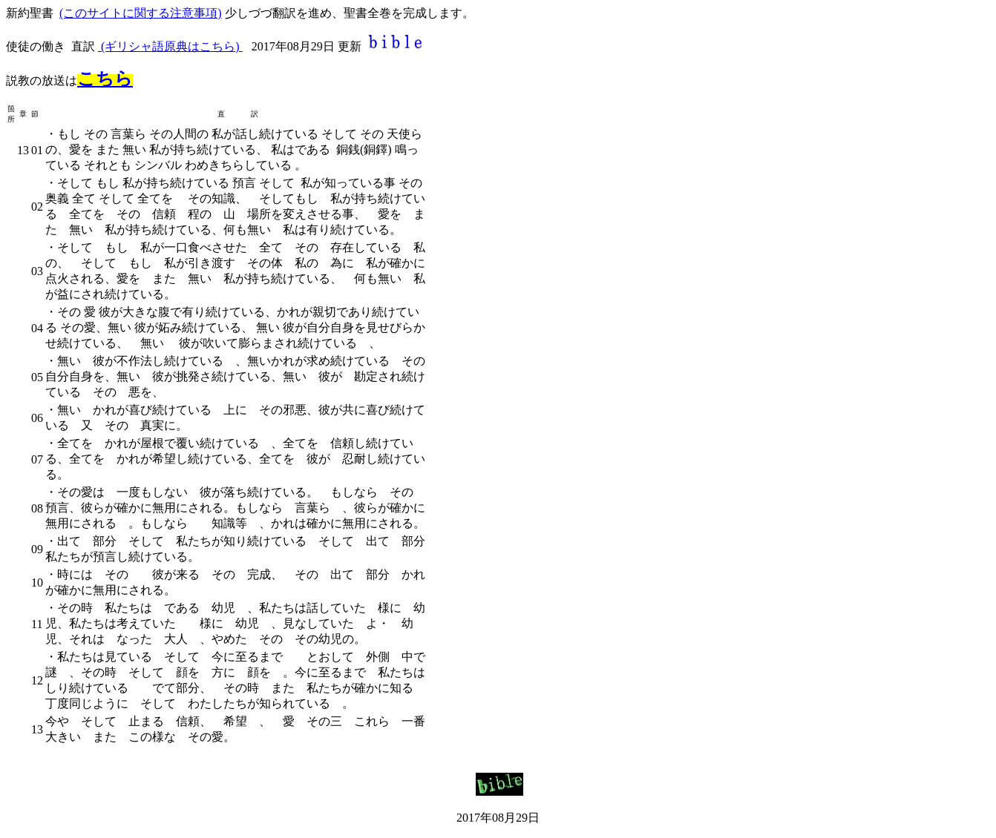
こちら (105, 78)
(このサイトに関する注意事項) (140, 13)
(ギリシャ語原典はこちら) (170, 46)
